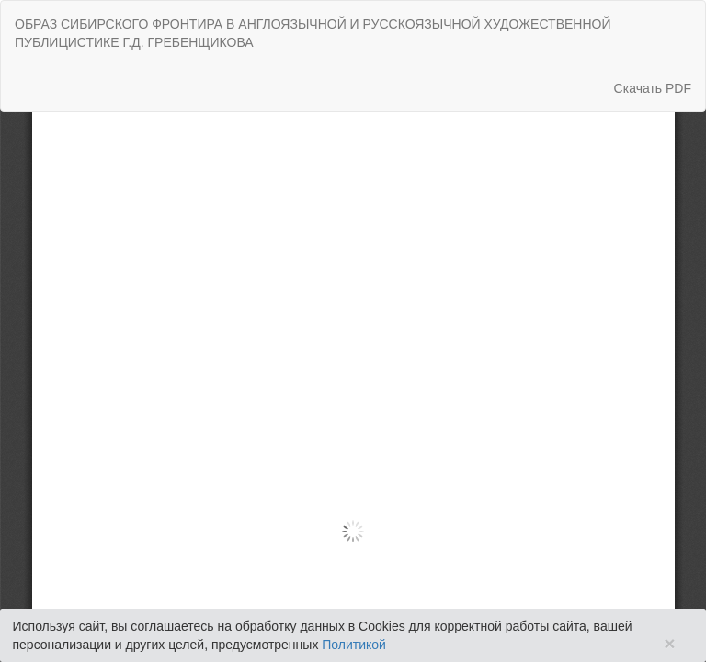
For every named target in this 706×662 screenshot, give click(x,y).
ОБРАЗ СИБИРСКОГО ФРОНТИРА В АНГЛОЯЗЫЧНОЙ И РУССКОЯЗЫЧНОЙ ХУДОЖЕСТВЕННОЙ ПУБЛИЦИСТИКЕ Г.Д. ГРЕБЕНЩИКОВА (312, 33)
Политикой (354, 644)
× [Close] (669, 643)
